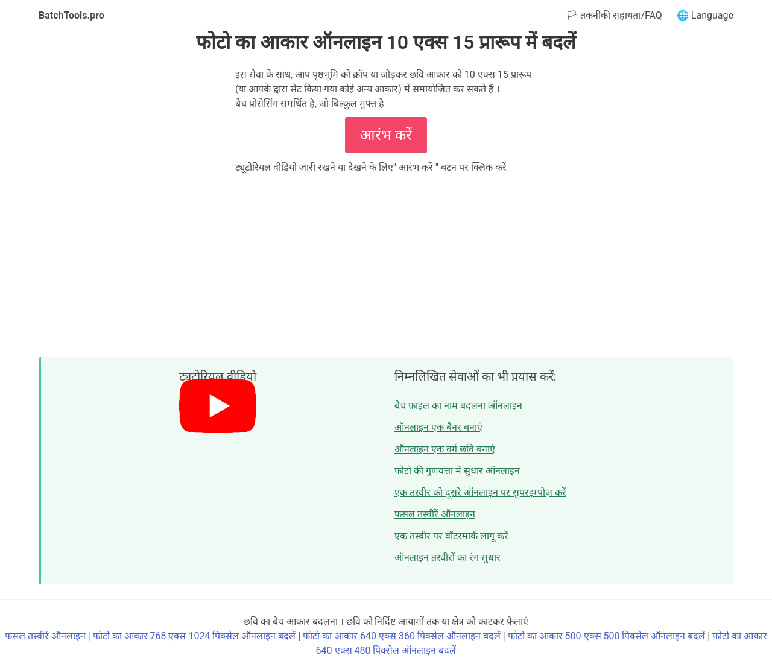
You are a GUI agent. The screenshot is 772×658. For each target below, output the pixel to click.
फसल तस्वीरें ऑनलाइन (434, 514)
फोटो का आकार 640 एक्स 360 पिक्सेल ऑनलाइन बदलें (402, 636)
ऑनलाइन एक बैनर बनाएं (438, 427)
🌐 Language (705, 15)
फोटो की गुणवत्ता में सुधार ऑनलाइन (457, 470)
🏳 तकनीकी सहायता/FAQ (614, 15)
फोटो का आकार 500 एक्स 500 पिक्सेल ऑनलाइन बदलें (607, 636)
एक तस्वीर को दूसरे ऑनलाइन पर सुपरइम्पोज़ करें (480, 492)
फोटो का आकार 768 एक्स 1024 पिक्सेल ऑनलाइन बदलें (194, 636)
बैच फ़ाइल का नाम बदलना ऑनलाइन (458, 405)
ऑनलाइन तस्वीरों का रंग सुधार (447, 557)
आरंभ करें (386, 135)
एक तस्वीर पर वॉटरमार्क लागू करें (451, 536)
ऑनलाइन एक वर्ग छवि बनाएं (444, 449)
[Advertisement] (386, 265)
